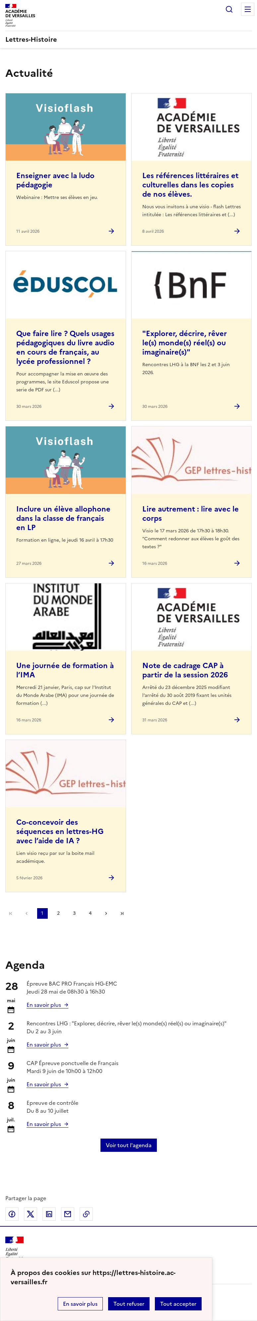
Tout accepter (178, 1304)
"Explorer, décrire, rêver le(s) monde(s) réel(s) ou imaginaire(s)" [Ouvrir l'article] (184, 343)
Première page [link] (10, 913)
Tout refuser (128, 1304)
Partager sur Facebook (12, 1214)
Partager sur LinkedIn (49, 1214)
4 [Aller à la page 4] (90, 913)
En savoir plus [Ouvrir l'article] (44, 1045)
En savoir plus (80, 1304)
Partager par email (67, 1214)
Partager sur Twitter (30, 1214)
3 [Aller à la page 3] (74, 913)
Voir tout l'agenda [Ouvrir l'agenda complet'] (129, 1145)
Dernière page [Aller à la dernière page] (122, 913)
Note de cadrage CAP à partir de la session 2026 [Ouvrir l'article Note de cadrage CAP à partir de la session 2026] (185, 670)
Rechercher (229, 9)
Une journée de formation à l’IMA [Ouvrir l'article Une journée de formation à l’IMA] (65, 670)
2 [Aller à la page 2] (58, 913)
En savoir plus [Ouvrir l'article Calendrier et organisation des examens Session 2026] (44, 1005)
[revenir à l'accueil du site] (128, 39)
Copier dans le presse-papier (86, 1214)
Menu (247, 9)
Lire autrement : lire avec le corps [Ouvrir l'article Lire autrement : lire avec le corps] (190, 514)
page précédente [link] (26, 913)
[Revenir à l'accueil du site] (14, 1248)
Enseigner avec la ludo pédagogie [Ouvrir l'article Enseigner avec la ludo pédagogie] (55, 180)
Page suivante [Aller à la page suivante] (106, 913)
